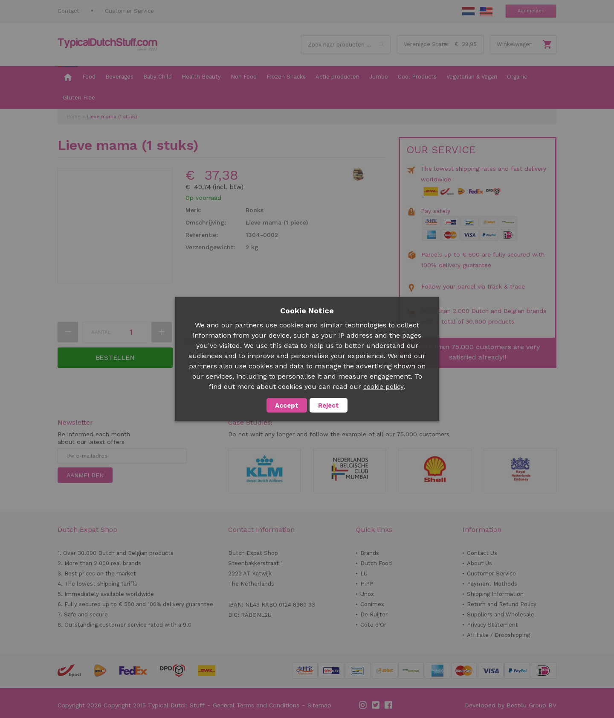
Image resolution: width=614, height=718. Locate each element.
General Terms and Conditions (256, 705)
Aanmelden (531, 11)
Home (74, 117)
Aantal (101, 332)
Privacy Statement (492, 625)
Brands (369, 553)
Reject (328, 405)
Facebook (389, 705)
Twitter (376, 705)
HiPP (367, 584)
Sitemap (319, 705)
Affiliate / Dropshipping (498, 635)
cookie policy (383, 387)
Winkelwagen (515, 44)
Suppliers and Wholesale (500, 614)
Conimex (372, 604)
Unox (367, 594)
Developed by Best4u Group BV (510, 705)
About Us (479, 563)
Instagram (363, 705)
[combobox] (346, 44)
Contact (68, 11)
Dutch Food (376, 563)
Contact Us (482, 553)
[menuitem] (67, 77)
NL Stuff (468, 11)
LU (364, 573)
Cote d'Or (373, 625)
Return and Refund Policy (501, 604)
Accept (286, 405)
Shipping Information (495, 594)
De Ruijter (374, 614)
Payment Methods (492, 584)
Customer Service (129, 11)
